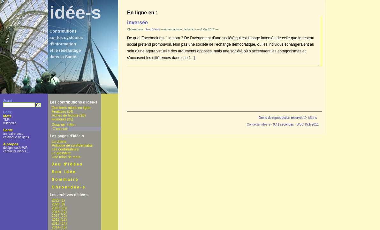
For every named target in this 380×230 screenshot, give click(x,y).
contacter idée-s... (15, 151)
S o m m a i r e (65, 179)
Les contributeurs (65, 149)
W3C (300, 124)
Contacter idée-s (258, 124)
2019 (55, 208)
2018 (55, 212)
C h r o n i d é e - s (68, 187)
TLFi (6, 119)
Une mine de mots (66, 157)
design (7, 148)
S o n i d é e (63, 172)
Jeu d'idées (152, 29)
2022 (55, 200)
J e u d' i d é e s (67, 164)
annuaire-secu (13, 133)
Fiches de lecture (65, 115)
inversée (137, 22)
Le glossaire (61, 153)
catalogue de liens (16, 137)
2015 (55, 223)
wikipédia (9, 123)
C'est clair (60, 129)
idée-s (75, 12)
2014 (55, 227)
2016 (55, 219)
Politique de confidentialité (72, 145)
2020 (55, 204)
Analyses (59, 111)
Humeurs (59, 119)
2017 (55, 216)
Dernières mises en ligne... (72, 108)
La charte (59, 141)
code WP (20, 148)
